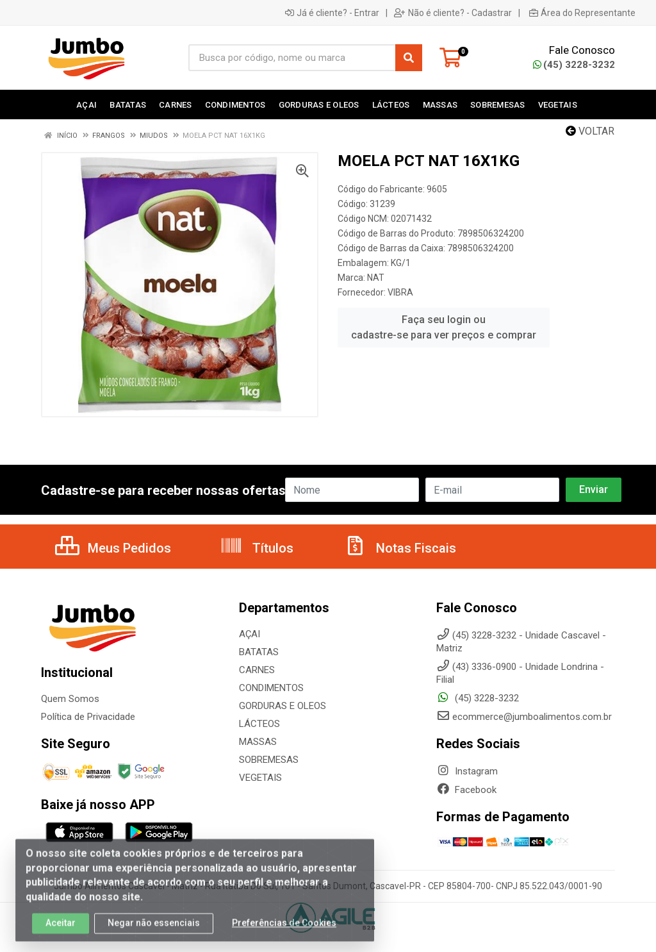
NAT (375, 277)
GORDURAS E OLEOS (282, 706)
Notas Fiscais (399, 548)
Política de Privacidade (88, 716)
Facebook (466, 790)
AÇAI (249, 634)
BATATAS (259, 652)
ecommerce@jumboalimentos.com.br (524, 716)
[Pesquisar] (408, 57)
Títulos (256, 548)
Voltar (590, 131)
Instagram (467, 771)
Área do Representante (582, 12)
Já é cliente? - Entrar (332, 12)
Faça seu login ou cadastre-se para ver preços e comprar (443, 327)
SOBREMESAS (269, 759)
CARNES (257, 670)
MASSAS (258, 741)
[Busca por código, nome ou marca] (292, 57)
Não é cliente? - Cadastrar (453, 12)
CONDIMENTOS (271, 688)
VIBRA (400, 292)
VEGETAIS (260, 777)
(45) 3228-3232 (574, 65)
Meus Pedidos (113, 548)
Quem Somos (70, 699)
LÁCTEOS (259, 724)
